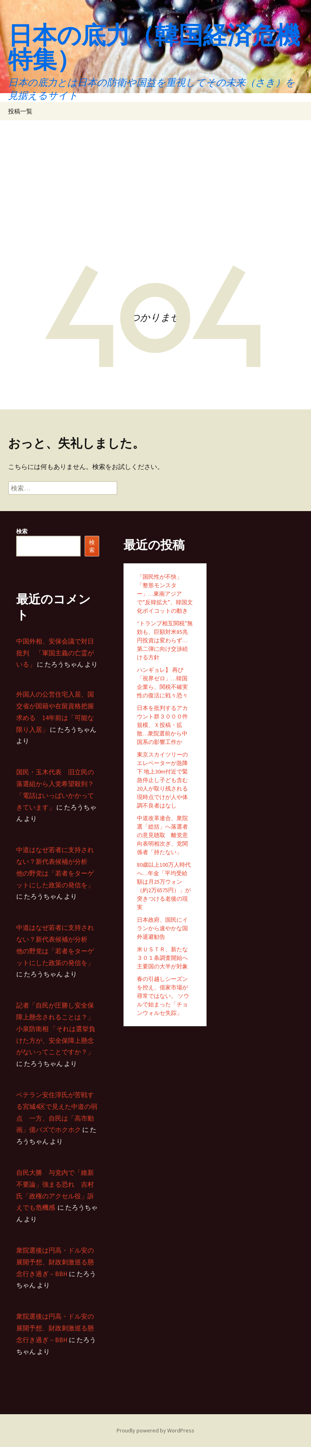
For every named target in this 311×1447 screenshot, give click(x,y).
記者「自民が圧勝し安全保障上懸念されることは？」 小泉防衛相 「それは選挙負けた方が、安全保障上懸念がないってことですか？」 (55, 1028)
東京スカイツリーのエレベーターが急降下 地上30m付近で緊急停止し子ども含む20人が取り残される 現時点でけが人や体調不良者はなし (162, 780)
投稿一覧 (20, 111)
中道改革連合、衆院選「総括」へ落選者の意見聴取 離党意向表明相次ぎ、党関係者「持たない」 (162, 835)
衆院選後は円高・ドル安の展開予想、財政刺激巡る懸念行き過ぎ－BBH (55, 1262)
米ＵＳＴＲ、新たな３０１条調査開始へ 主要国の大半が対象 (162, 958)
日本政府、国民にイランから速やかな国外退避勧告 (162, 928)
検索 (22, 531)
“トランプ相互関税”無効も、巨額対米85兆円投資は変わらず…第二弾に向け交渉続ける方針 (165, 640)
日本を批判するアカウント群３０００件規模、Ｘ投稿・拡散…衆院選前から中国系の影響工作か (162, 725)
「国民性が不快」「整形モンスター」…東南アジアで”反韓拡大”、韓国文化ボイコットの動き (165, 593)
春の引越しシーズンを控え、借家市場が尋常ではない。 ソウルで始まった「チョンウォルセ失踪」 (163, 996)
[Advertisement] (155, 181)
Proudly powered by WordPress (155, 1430)
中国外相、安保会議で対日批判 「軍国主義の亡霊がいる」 (55, 653)
